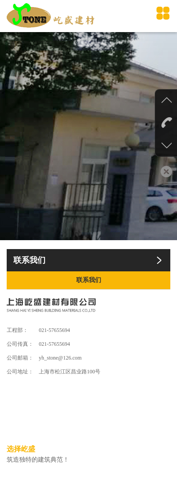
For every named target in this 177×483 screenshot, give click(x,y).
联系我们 (88, 280)
